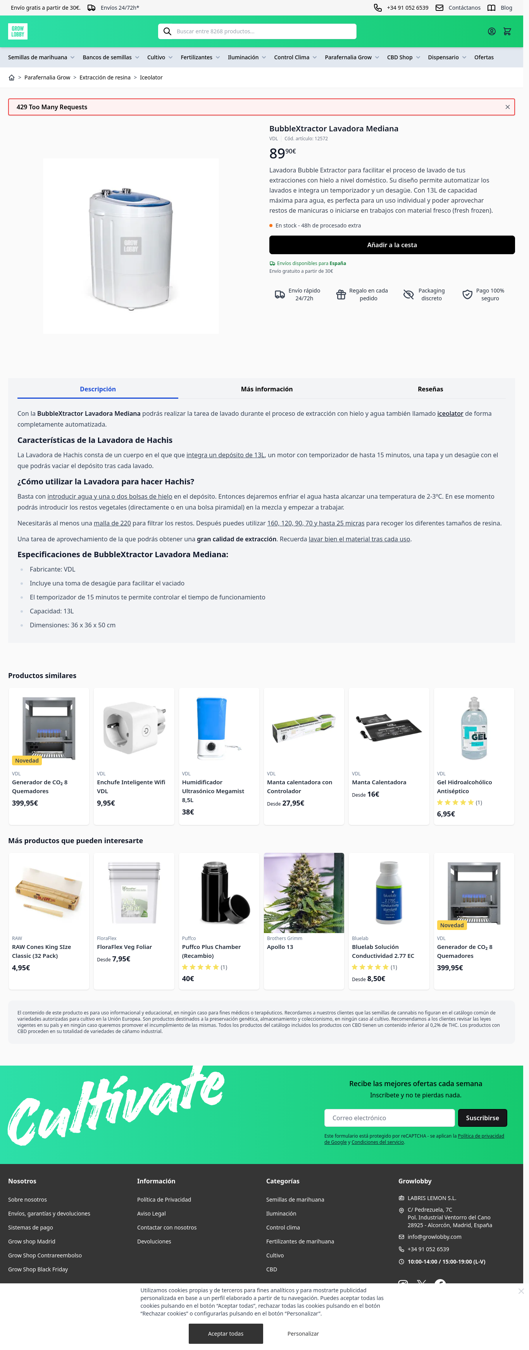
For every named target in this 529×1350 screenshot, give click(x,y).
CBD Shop (404, 57)
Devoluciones (154, 1241)
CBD (271, 1269)
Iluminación (248, 57)
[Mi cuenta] (491, 31)
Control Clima (296, 57)
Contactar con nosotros (166, 1227)
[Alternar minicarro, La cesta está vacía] (507, 31)
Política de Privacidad (164, 1199)
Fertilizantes (201, 57)
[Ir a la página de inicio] (18, 31)
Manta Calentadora (379, 782)
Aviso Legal (151, 1213)
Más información (267, 389)
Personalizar (303, 1333)
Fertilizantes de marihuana (300, 1241)
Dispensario (448, 57)
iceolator (451, 413)
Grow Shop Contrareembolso (45, 1255)
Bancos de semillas (112, 57)
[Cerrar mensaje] (507, 106)
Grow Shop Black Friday (38, 1269)
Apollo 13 (280, 947)
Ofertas (484, 57)
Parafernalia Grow (353, 57)
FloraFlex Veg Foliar (124, 947)
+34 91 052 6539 (428, 1249)
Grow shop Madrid (31, 1241)
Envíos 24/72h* (120, 7)
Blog (506, 7)
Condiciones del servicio (378, 1142)
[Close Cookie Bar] (521, 1291)
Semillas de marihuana (42, 57)
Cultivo (161, 57)
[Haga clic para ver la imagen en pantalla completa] (131, 246)
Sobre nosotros (27, 1199)
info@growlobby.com (435, 1236)
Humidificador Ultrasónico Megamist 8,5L (213, 791)
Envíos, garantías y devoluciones (49, 1213)
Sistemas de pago (30, 1227)
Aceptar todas (225, 1333)
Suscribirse (482, 1118)
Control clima (283, 1227)
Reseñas (430, 389)
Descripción (98, 389)
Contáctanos (465, 7)
